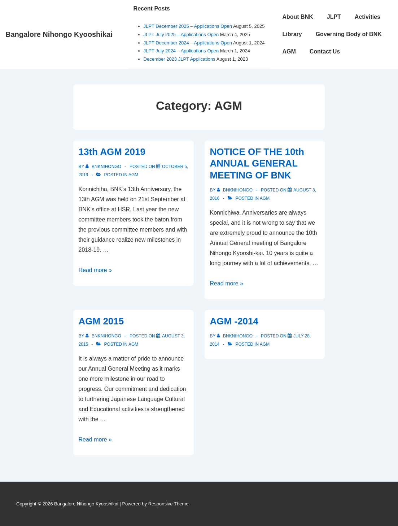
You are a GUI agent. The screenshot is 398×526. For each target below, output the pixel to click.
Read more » (95, 270)
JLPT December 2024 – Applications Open (188, 43)
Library (292, 34)
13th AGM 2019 (112, 151)
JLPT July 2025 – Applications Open (181, 34)
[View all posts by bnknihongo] (104, 166)
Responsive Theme (168, 503)
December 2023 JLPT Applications (179, 59)
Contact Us (325, 51)
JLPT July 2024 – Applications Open (181, 50)
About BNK (297, 17)
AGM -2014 (234, 321)
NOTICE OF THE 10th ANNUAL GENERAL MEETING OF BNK (257, 163)
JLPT (334, 17)
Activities (367, 17)
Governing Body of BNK (349, 34)
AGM (289, 51)
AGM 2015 (101, 321)
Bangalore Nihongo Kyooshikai (59, 34)
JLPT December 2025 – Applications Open (188, 26)
